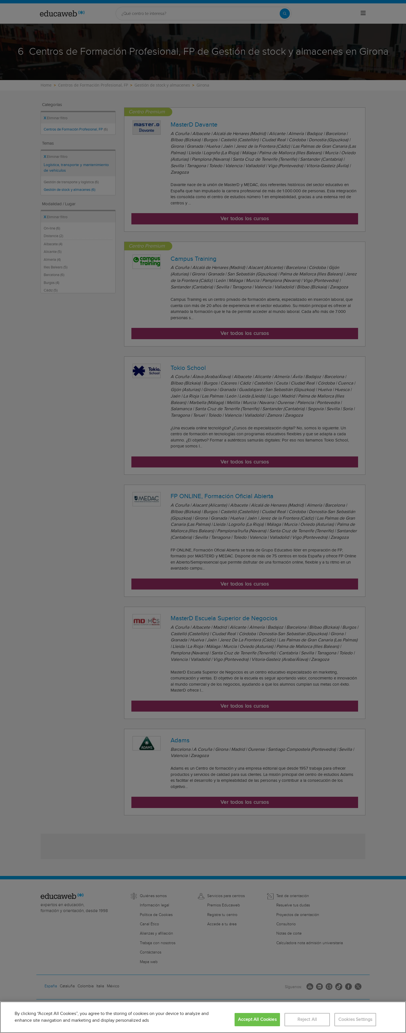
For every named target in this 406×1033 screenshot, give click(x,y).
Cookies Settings (355, 1019)
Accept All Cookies (257, 1019)
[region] (203, 1017)
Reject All (307, 1019)
